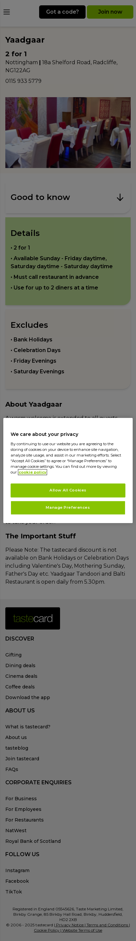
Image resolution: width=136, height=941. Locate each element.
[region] (68, 470)
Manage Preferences (68, 507)
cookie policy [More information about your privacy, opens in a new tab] (32, 472)
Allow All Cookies (68, 490)
